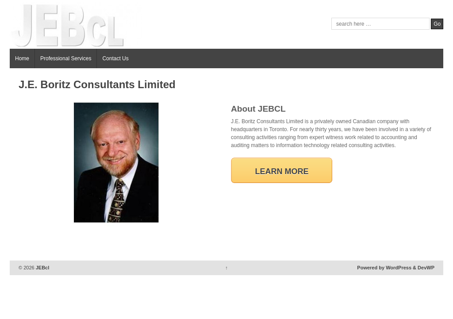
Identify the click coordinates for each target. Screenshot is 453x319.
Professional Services (65, 58)
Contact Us (115, 58)
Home (22, 58)
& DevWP (423, 267)
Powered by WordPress (384, 267)
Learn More (282, 171)
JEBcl (42, 267)
